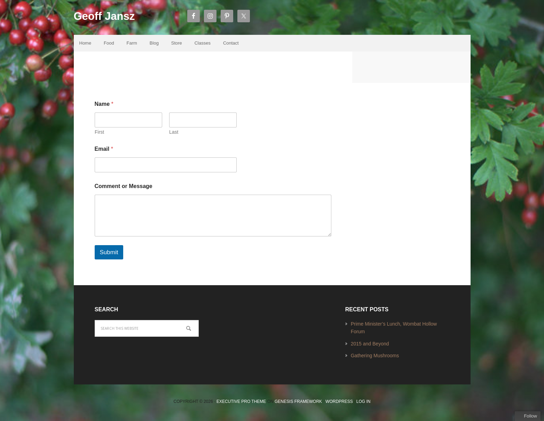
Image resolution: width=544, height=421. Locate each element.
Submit (109, 254)
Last (173, 134)
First (99, 134)
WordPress (339, 403)
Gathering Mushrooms (375, 357)
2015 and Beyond (370, 345)
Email (104, 151)
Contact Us (133, 74)
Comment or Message (123, 188)
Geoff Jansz (109, 17)
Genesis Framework (298, 403)
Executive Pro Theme (241, 403)
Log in (363, 403)
